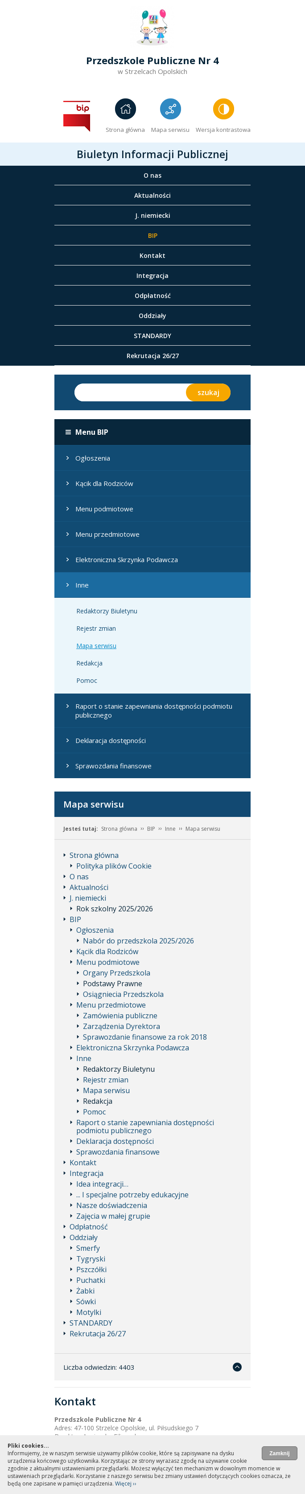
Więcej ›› (125, 1483)
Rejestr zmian (96, 628)
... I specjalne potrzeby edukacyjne (132, 1195)
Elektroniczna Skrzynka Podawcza (126, 559)
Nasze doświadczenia (111, 1205)
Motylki (88, 1312)
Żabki (85, 1291)
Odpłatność (153, 295)
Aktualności (152, 195)
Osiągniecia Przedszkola (123, 994)
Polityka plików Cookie (114, 866)
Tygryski (90, 1259)
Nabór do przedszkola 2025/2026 (138, 941)
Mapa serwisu (170, 130)
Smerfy (88, 1248)
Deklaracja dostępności (110, 740)
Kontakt (152, 255)
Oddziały (152, 315)
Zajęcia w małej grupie (113, 1216)
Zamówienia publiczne (120, 1015)
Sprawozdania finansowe (113, 765)
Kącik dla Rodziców (104, 483)
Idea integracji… (102, 1184)
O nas (152, 175)
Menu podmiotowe (104, 508)
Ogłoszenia (92, 457)
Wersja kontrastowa (223, 130)
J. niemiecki (152, 215)
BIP (152, 235)
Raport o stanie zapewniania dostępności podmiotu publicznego (153, 710)
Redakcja (89, 663)
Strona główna (125, 130)
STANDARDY (152, 335)
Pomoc (86, 680)
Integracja (152, 275)
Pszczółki (91, 1269)
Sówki (86, 1301)
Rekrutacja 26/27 (153, 355)
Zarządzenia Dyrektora (121, 1026)
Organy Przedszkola (116, 973)
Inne (82, 584)
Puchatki (90, 1280)
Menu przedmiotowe (107, 534)
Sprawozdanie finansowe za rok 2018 (145, 1037)
